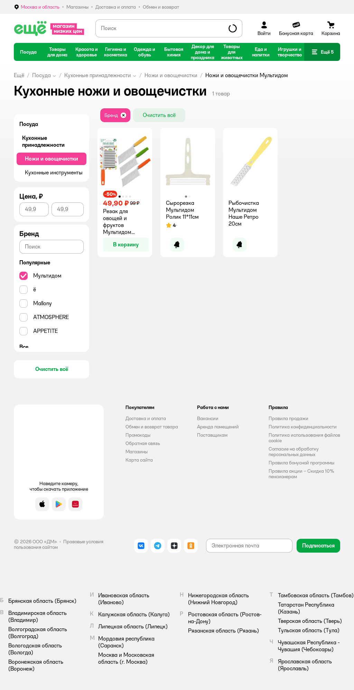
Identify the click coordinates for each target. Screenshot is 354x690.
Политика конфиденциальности (303, 426)
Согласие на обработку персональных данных (294, 451)
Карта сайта (139, 460)
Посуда (41, 75)
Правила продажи (288, 418)
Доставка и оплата (145, 418)
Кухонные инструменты (54, 172)
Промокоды (137, 435)
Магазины (136, 451)
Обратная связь (142, 443)
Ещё (19, 75)
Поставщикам (212, 435)
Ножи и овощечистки (171, 75)
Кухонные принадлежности (97, 75)
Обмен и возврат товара (151, 426)
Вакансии (207, 418)
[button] (322, 52)
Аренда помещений (218, 426)
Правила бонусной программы (301, 462)
